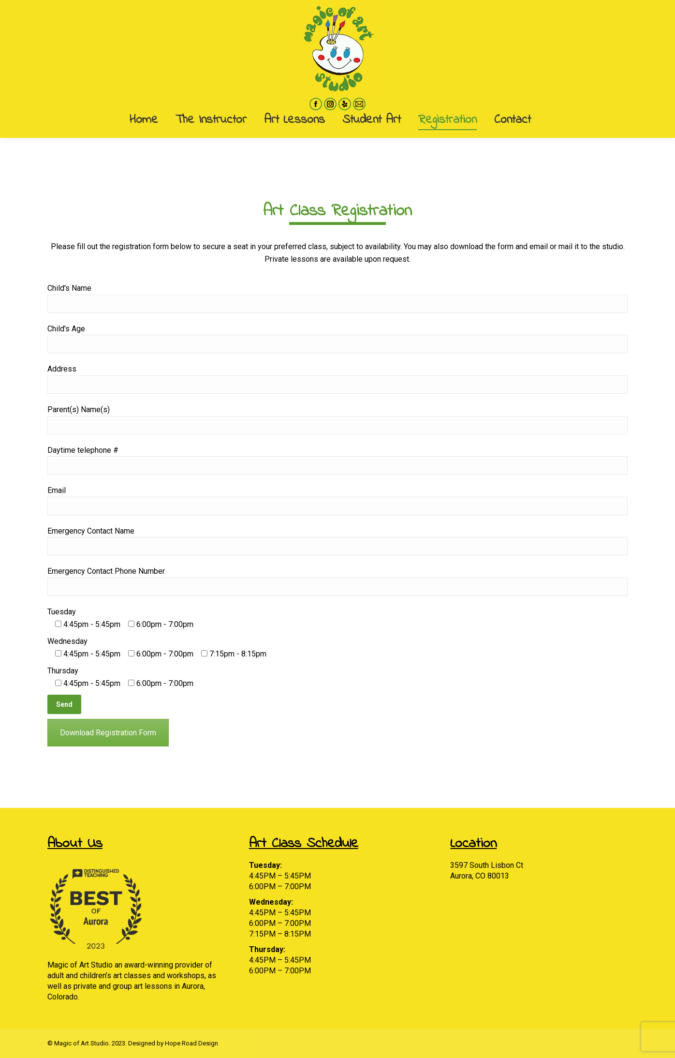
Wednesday (67, 641)
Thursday (62, 670)
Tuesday (61, 611)
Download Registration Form (108, 732)
